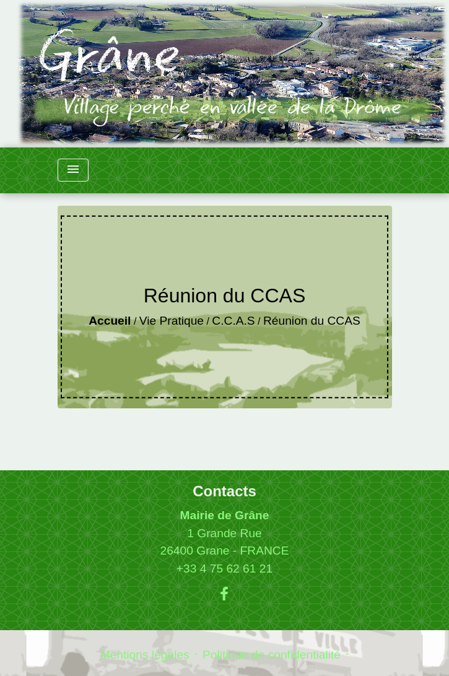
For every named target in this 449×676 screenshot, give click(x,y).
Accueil (110, 320)
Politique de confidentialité (272, 654)
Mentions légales (145, 654)
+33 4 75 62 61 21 (224, 568)
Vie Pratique (171, 320)
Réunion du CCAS (311, 320)
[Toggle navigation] (73, 170)
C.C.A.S (233, 320)
